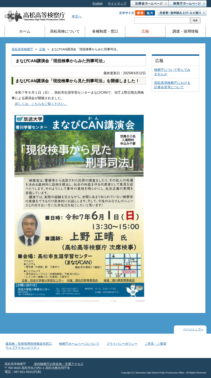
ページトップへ (193, 329)
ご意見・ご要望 (155, 343)
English (98, 3)
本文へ (77, 16)
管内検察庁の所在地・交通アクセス (58, 364)
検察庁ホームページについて (79, 343)
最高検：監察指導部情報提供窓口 (29, 343)
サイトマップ (117, 3)
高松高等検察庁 (22, 49)
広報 (42, 49)
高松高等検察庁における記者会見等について (172, 85)
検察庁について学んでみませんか (172, 72)
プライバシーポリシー (122, 343)
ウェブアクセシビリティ (23, 347)
